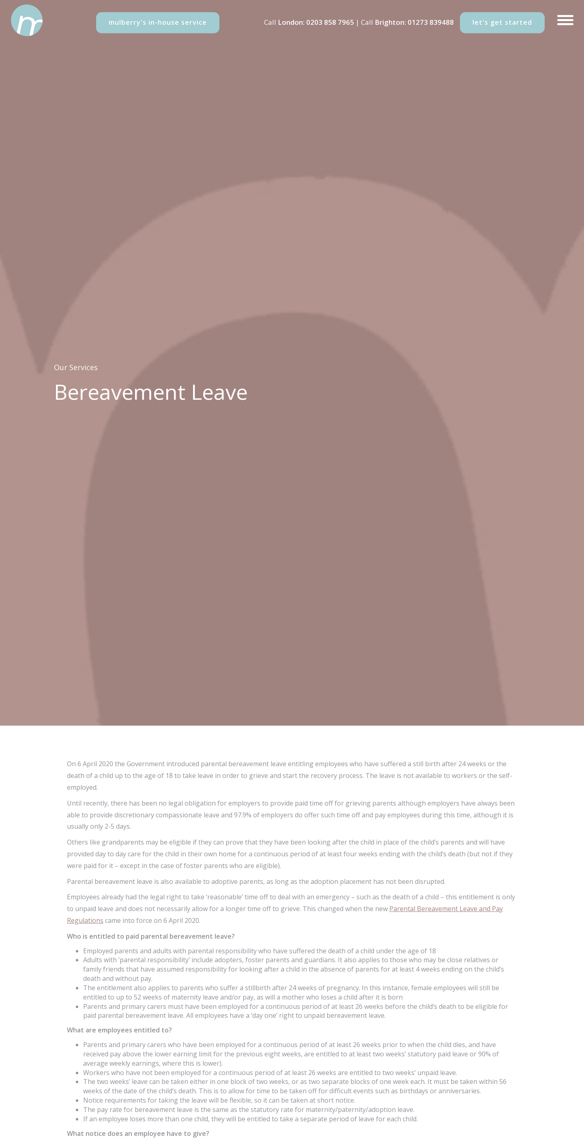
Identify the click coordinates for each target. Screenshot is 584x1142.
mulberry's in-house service (158, 22)
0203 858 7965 (330, 22)
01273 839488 (431, 22)
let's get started (502, 22)
